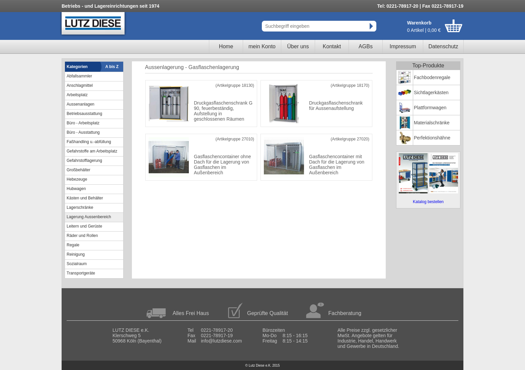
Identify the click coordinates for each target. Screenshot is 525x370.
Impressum (402, 46)
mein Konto (262, 46)
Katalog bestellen (428, 201)
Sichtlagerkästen (431, 92)
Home (226, 46)
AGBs (366, 46)
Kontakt (332, 46)
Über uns (298, 46)
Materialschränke (432, 122)
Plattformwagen (430, 107)
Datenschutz (443, 46)
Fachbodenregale (432, 77)
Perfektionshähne (432, 137)
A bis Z (112, 66)
